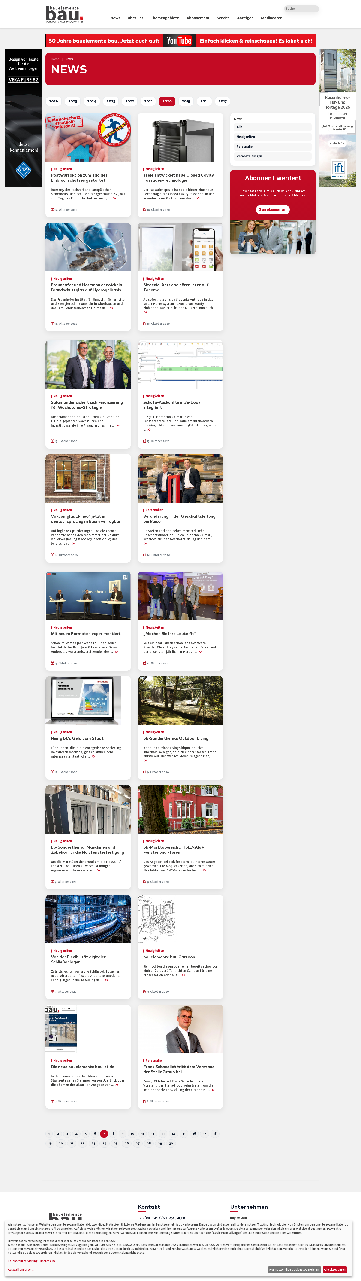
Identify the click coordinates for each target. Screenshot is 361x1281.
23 (93, 1143)
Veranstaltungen (249, 156)
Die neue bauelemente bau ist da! (83, 1067)
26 (127, 1143)
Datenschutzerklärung (23, 1261)
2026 (53, 101)
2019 (186, 101)
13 (163, 1133)
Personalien (245, 147)
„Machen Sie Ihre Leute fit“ (169, 634)
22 (82, 1143)
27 (138, 1143)
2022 (129, 101)
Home (55, 59)
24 (104, 1143)
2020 (167, 101)
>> (114, 198)
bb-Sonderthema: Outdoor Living (175, 739)
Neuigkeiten (246, 137)
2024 (91, 101)
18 (215, 1133)
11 (142, 1133)
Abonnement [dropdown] (198, 18)
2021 (148, 101)
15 (184, 1133)
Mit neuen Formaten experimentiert (86, 634)
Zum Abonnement (272, 210)
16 (194, 1133)
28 (149, 1143)
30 (171, 1143)
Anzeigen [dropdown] (245, 18)
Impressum (238, 1218)
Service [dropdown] (223, 18)
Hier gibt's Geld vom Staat (77, 739)
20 (61, 1143)
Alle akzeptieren (335, 1269)
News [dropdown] (115, 18)
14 (173, 1133)
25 (115, 1143)
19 (49, 1143)
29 (160, 1143)
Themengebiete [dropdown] (165, 18)
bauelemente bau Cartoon (169, 957)
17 (204, 1133)
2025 (72, 101)
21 (71, 1143)
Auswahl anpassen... (21, 1269)
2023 (111, 101)
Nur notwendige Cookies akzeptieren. (294, 1269)
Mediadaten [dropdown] (271, 18)
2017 (223, 101)
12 (152, 1133)
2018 (204, 101)
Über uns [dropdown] (135, 18)
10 (132, 1133)
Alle (239, 127)
